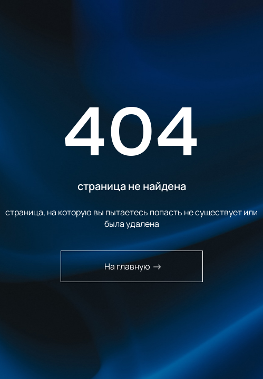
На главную (132, 266)
